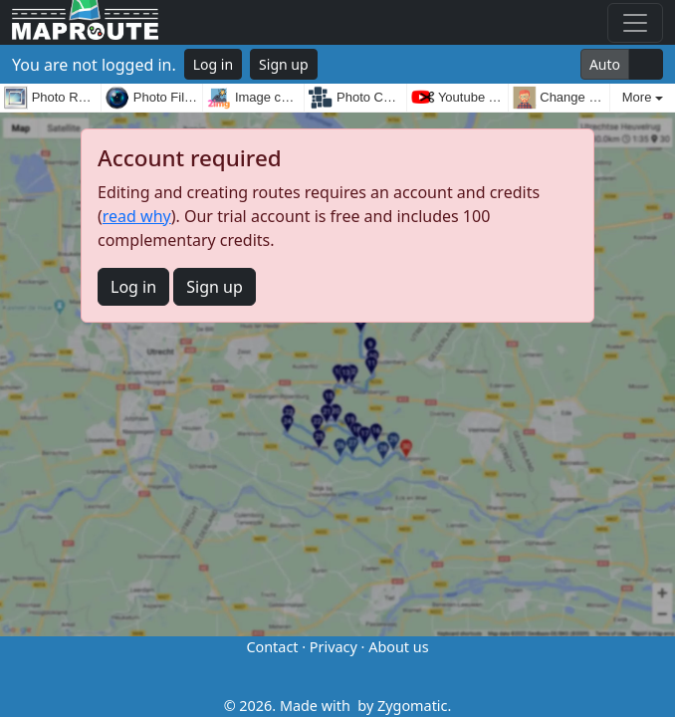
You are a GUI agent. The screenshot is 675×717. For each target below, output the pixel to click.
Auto (604, 64)
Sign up (283, 64)
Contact (272, 646)
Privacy (333, 646)
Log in (213, 64)
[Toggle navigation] (635, 23)
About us (398, 646)
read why (137, 216)
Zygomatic (412, 705)
